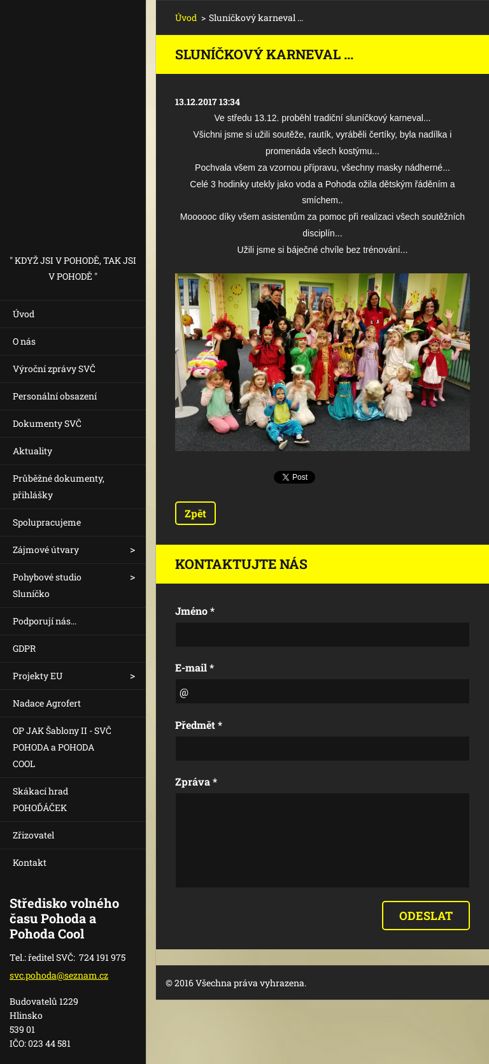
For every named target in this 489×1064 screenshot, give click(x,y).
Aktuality (32, 451)
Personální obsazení (55, 396)
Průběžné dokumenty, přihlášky (58, 486)
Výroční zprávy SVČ (54, 369)
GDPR (24, 648)
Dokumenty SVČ (47, 423)
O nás (24, 341)
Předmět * (198, 724)
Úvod (23, 314)
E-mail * (194, 667)
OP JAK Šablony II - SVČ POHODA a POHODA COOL (62, 747)
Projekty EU (37, 676)
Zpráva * (196, 781)
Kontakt (29, 862)
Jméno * (195, 610)
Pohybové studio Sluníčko (47, 585)
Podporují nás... (44, 621)
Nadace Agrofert (47, 703)
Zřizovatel (33, 835)
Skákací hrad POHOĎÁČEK (40, 799)
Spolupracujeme (47, 522)
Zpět (195, 513)
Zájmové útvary (46, 549)
